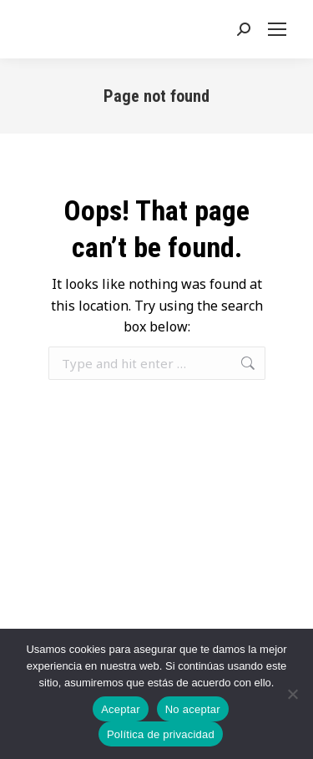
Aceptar (120, 709)
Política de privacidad (161, 734)
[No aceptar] (292, 694)
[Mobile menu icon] (280, 29)
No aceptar (192, 709)
